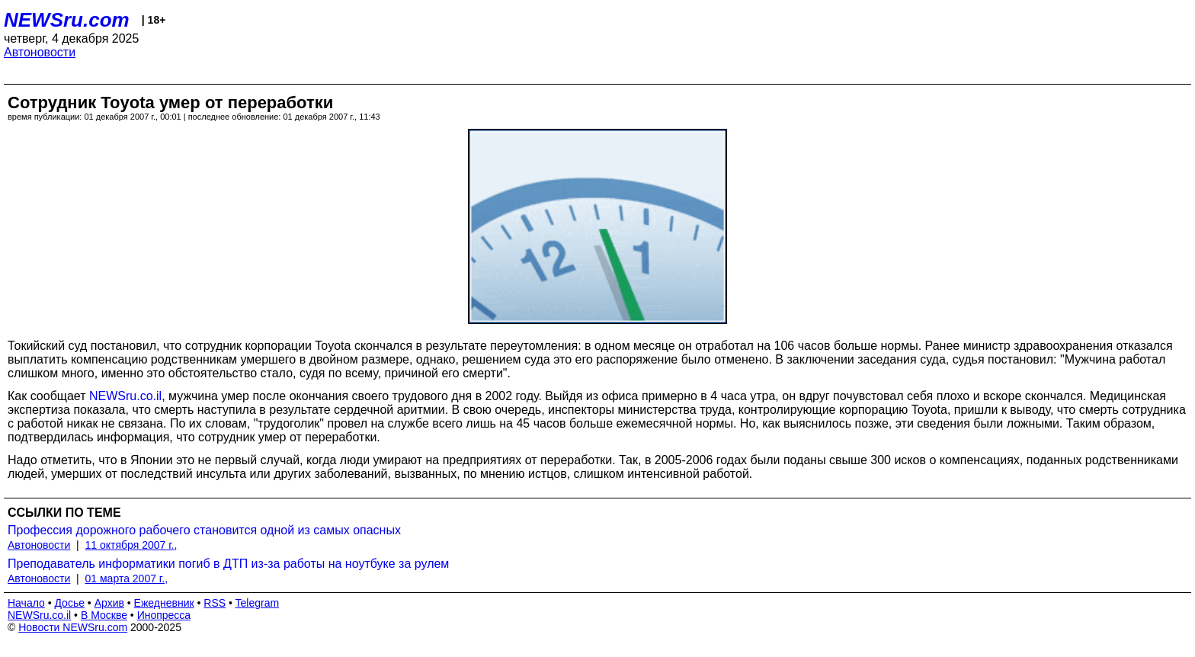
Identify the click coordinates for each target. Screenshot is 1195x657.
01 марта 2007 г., (126, 578)
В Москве (104, 615)
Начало (26, 603)
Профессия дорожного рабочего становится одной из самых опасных (204, 530)
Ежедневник (164, 603)
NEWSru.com (67, 19)
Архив (109, 603)
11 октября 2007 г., (131, 545)
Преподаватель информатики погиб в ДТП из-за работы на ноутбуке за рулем (228, 563)
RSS (214, 603)
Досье (69, 603)
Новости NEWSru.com (72, 627)
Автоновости (39, 52)
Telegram (257, 603)
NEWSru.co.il (125, 395)
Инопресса (164, 615)
